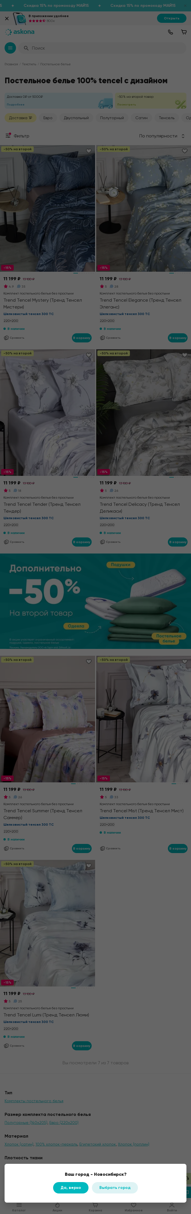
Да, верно (71, 1187)
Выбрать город (114, 1187)
